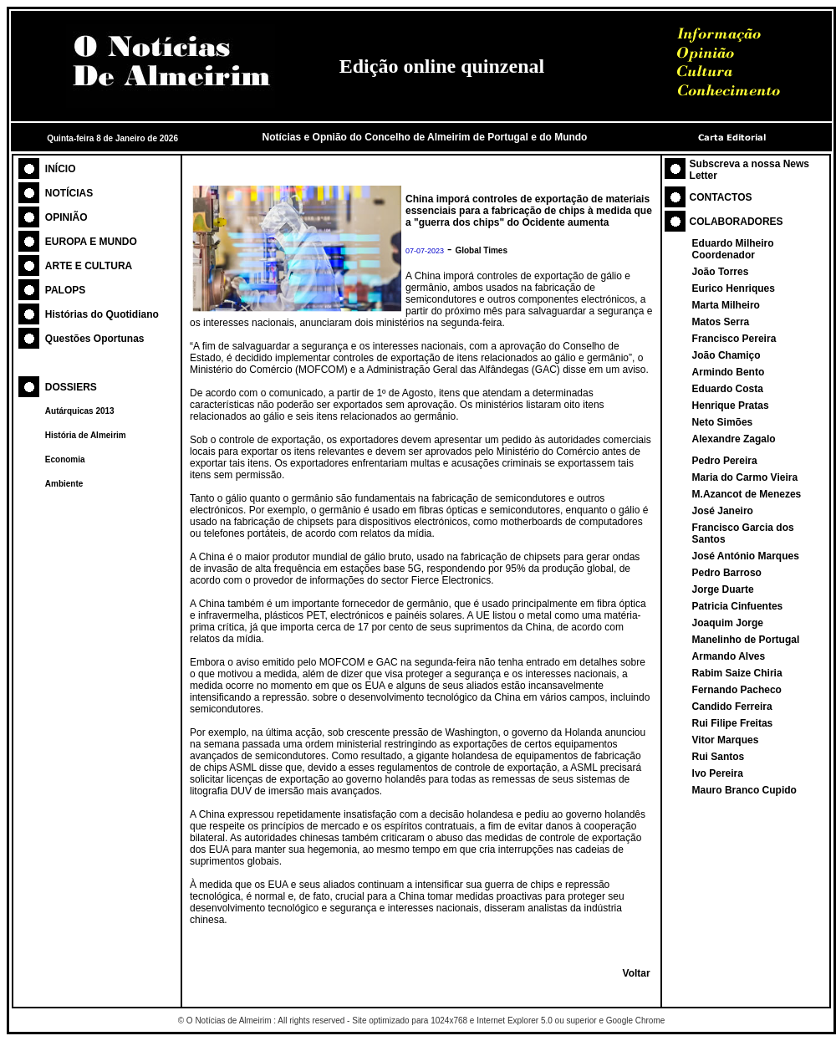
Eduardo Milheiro (733, 243)
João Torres (720, 272)
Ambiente (64, 483)
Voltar (636, 973)
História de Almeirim (85, 435)
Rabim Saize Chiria (737, 673)
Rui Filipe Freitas (732, 723)
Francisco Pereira (734, 338)
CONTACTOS (721, 197)
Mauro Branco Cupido (744, 790)
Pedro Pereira (724, 461)
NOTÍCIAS (69, 193)
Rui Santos (718, 757)
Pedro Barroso (727, 573)
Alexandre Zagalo (734, 439)
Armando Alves (729, 656)
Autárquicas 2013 (80, 411)
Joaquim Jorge (727, 623)
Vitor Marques (725, 740)
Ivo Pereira (717, 773)
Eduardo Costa (727, 389)
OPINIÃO (66, 217)
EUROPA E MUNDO (91, 241)
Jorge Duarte (723, 589)
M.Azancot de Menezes (747, 494)
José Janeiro (722, 511)
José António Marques (745, 556)
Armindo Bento (728, 372)
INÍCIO (60, 169)
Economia (65, 459)
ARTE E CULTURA (88, 266)
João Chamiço (726, 355)
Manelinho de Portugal (746, 640)
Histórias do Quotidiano (102, 314)
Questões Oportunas (95, 338)
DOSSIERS (71, 387)
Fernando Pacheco (737, 690)
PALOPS (65, 290)
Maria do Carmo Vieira (745, 477)
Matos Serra (721, 322)
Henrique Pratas (730, 405)
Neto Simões (722, 422)
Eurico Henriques (733, 288)
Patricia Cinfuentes (737, 606)
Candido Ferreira (732, 706)
